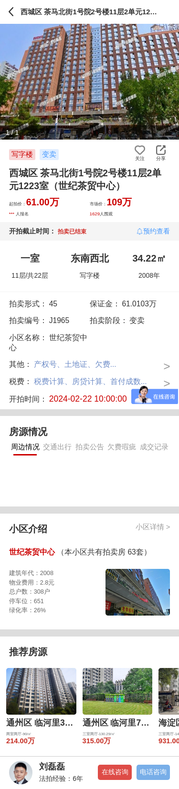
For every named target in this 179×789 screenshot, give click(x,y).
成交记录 (154, 447)
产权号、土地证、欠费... (75, 364)
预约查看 (156, 231)
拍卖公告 (89, 447)
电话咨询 (153, 772)
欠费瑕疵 (121, 447)
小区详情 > (153, 527)
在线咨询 (115, 772)
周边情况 (25, 447)
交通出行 (57, 447)
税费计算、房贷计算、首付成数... (90, 381)
